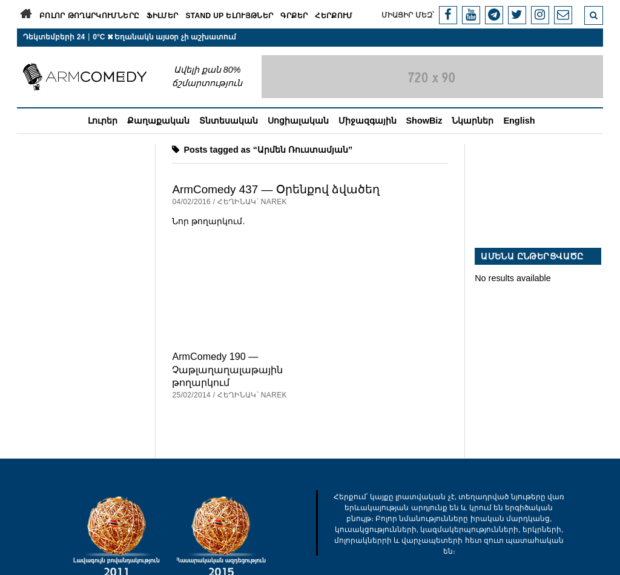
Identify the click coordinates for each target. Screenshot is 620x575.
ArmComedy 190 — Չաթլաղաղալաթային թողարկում (227, 369)
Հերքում (334, 16)
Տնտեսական (228, 120)
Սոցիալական (298, 120)
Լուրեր (102, 120)
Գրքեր (294, 16)
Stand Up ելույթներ (229, 16)
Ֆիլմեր (162, 16)
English (519, 120)
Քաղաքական (158, 120)
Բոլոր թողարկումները (89, 16)
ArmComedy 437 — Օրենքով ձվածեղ (275, 189)
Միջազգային (367, 120)
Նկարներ (472, 120)
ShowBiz (424, 120)
